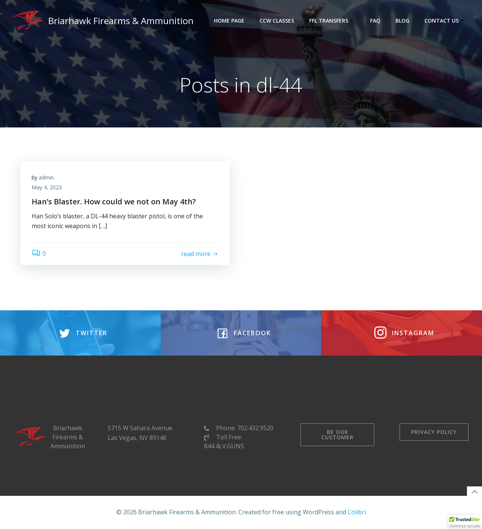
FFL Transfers (332, 20)
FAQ (375, 20)
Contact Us (444, 20)
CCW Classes (276, 20)
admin (46, 177)
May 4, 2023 (47, 187)
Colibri (357, 512)
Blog (402, 20)
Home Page (229, 20)
